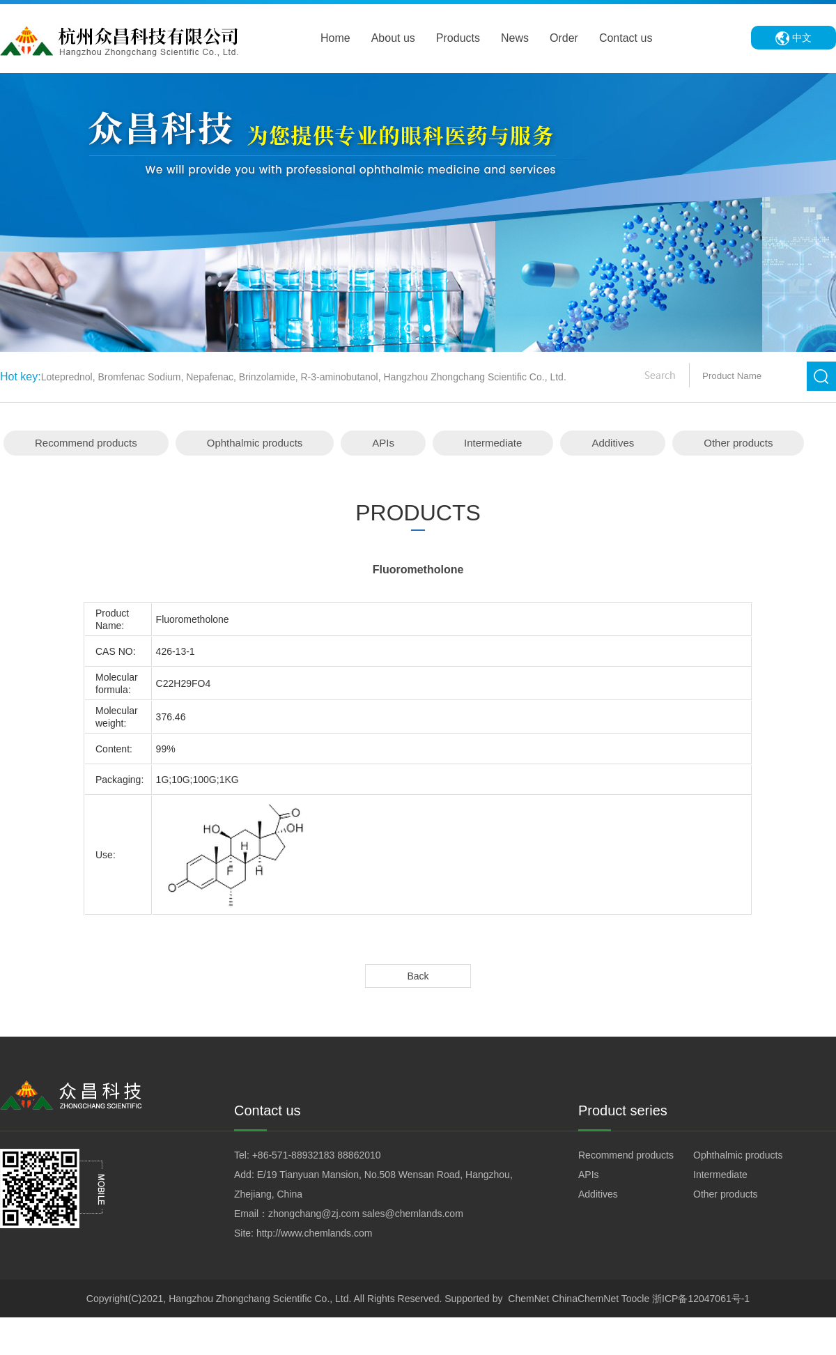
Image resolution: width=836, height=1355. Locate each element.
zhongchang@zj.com (313, 1213)
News (515, 38)
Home (335, 38)
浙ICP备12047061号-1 (701, 1298)
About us (393, 38)
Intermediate (493, 443)
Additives (612, 443)
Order (564, 38)
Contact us (625, 38)
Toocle (635, 1298)
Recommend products (86, 443)
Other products (738, 443)
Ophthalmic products (255, 443)
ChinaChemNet (585, 1298)
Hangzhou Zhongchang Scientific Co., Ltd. (260, 1298)
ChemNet (528, 1298)
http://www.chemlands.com (314, 1233)
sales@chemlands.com (412, 1213)
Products (458, 38)
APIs (383, 443)
